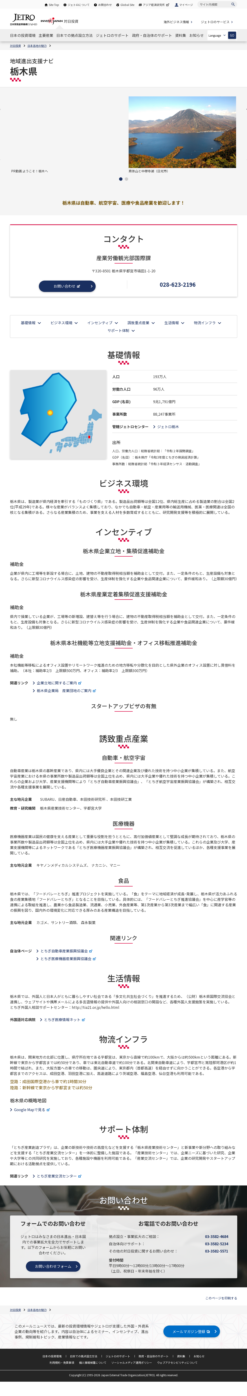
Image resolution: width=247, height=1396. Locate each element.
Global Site (127, 5)
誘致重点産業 (138, 322)
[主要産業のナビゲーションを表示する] (45, 35)
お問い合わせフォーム (53, 1266)
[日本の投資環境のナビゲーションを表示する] (23, 35)
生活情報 (171, 322)
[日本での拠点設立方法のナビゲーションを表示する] (74, 35)
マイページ (186, 5)
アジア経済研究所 (156, 5)
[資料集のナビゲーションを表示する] (180, 35)
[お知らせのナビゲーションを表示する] (196, 35)
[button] (120, 179)
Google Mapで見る (32, 1109)
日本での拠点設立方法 (83, 1356)
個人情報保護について (92, 1362)
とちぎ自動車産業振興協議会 (66, 951)
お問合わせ (105, 5)
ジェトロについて (79, 5)
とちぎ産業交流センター (59, 1176)
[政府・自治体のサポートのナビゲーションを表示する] (152, 35)
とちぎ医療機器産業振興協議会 (68, 958)
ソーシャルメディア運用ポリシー (131, 1362)
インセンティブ (99, 322)
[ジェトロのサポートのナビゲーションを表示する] (112, 35)
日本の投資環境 (52, 1356)
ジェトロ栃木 (168, 426)
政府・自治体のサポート (154, 1356)
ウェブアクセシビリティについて (177, 1362)
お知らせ (199, 1356)
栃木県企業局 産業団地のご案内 (67, 690)
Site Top (54, 5)
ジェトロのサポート (118, 1356)
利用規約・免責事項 (62, 1362)
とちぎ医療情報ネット (65, 1019)
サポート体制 (118, 330)
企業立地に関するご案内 (59, 682)
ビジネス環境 (61, 322)
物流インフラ (205, 322)
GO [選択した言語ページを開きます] (232, 35)
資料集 (181, 1356)
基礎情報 (28, 322)
